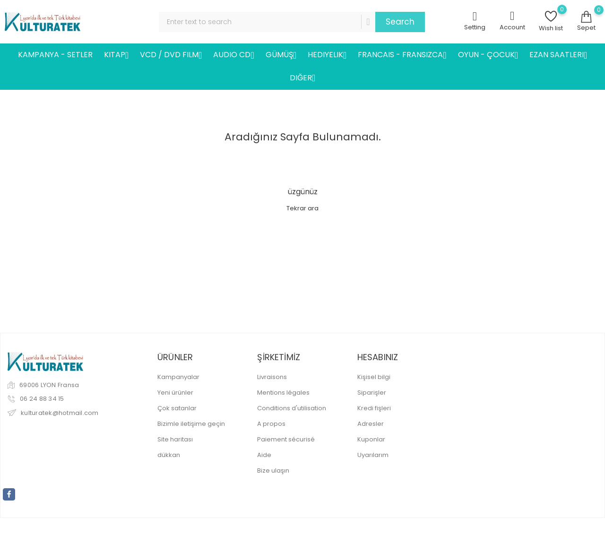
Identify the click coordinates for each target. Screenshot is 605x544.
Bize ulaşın (273, 470)
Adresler (370, 423)
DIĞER (302, 78)
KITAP (116, 55)
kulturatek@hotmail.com (60, 412)
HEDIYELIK (327, 55)
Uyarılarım (373, 454)
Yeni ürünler (175, 392)
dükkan (168, 454)
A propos (271, 423)
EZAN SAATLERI (558, 55)
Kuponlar (371, 439)
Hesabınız (377, 357)
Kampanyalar (178, 376)
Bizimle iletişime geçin (191, 423)
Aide (264, 454)
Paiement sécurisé (286, 439)
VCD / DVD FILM (171, 55)
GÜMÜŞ (281, 55)
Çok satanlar (177, 408)
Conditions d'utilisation (291, 408)
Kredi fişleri (374, 408)
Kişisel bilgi (373, 376)
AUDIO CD (233, 55)
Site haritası (175, 439)
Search (400, 21)
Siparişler (371, 392)
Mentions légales (283, 392)
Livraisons (272, 376)
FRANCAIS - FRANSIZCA (402, 55)
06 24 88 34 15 (42, 398)
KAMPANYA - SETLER (55, 54)
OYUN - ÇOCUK (488, 55)
